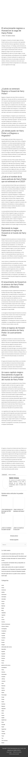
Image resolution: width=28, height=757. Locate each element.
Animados (3, 596)
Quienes (3, 704)
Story (2, 722)
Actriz (2, 587)
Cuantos (3, 637)
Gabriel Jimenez (14, 478)
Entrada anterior (14, 536)
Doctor (3, 640)
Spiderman (3, 719)
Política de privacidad (14, 754)
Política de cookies (17, 752)
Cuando (3, 635)
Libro (2, 683)
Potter (3, 35)
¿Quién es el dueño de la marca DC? (18, 528)
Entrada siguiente (14, 539)
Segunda (3, 708)
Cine (2, 617)
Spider (2, 717)
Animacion (3, 594)
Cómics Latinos (5, 626)
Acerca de (4, 474)
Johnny (3, 678)
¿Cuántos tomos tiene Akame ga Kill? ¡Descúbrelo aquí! (13, 556)
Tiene (2, 735)
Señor (2, 710)
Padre (2, 692)
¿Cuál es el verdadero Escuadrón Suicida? (6, 528)
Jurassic (3, 681)
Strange (3, 724)
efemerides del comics (6, 646)
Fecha (2, 660)
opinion (3, 690)
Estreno (3, 658)
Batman (3, 605)
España (3, 651)
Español (3, 653)
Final (2, 662)
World (2, 742)
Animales (3, 599)
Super (2, 726)
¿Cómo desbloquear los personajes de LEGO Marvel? (6, 511)
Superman (3, 729)
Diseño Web (23, 748)
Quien (2, 701)
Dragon (3, 644)
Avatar (2, 603)
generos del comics (5, 665)
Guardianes (4, 667)
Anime (2, 601)
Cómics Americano (5, 624)
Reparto (3, 706)
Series (2, 715)
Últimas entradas (12, 474)
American (3, 589)
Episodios (3, 649)
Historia (3, 672)
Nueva (2, 688)
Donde (2, 642)
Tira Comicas (4, 740)
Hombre (3, 676)
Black (2, 608)
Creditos (3, 633)
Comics (3, 621)
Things (3, 731)
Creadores (3, 631)
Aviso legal (9, 752)
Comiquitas (4, 628)
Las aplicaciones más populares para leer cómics (12, 553)
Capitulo (3, 615)
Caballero (3, 612)
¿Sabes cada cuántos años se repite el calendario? (12, 567)
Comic (2, 619)
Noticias (3, 685)
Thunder (3, 733)
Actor (2, 585)
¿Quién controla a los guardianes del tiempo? (18, 510)
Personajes (4, 694)
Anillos (3, 592)
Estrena (3, 656)
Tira (2, 738)
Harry (2, 669)
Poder (2, 697)
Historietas (3, 674)
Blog (2, 610)
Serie (2, 713)
